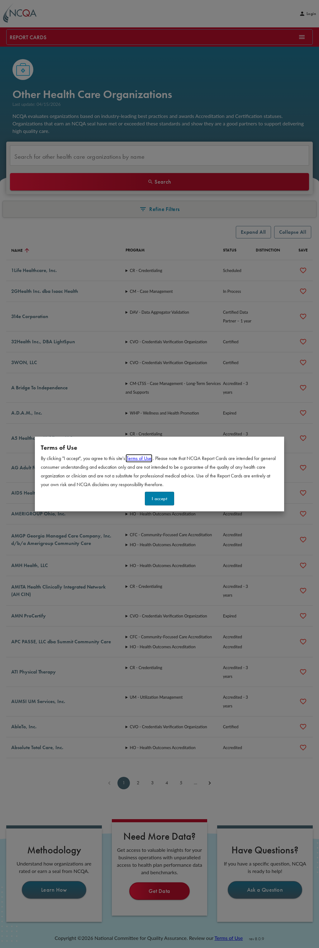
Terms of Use (138, 458)
